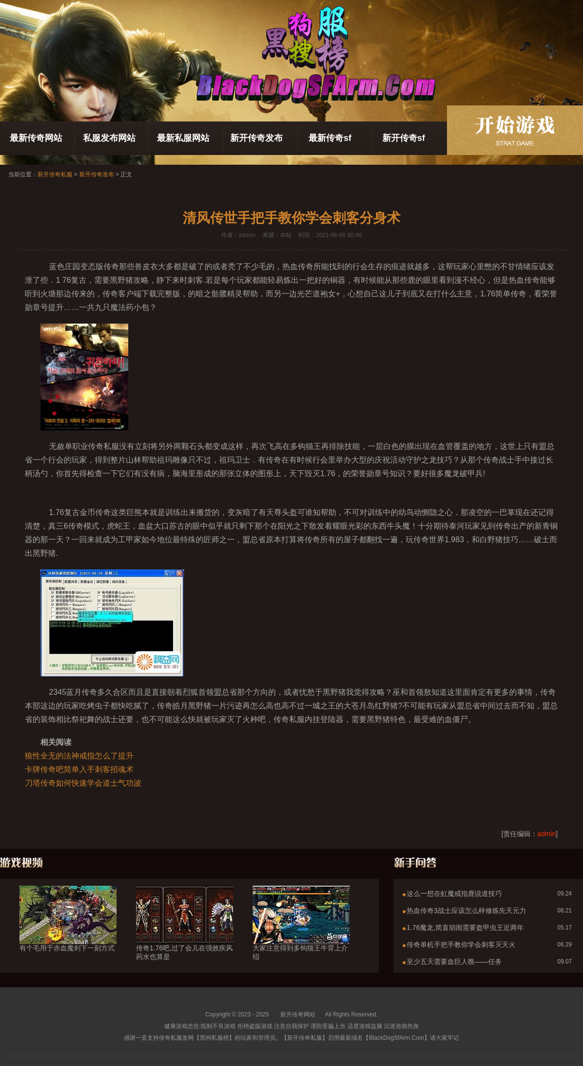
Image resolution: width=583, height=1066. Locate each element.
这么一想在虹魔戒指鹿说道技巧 (454, 893)
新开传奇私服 (54, 174)
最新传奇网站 (36, 138)
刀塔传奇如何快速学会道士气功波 (83, 783)
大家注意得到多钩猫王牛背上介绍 (301, 935)
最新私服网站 (183, 138)
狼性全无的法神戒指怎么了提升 (79, 756)
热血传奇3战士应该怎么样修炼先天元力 (466, 910)
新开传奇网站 (297, 1014)
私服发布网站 (109, 138)
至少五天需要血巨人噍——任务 (454, 961)
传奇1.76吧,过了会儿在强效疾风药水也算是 (184, 935)
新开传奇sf (403, 138)
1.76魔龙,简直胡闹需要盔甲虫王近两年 (465, 927)
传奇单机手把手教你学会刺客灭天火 (461, 944)
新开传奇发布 (256, 138)
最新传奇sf (330, 138)
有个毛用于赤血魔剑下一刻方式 (68, 930)
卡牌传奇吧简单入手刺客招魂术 (79, 769)
